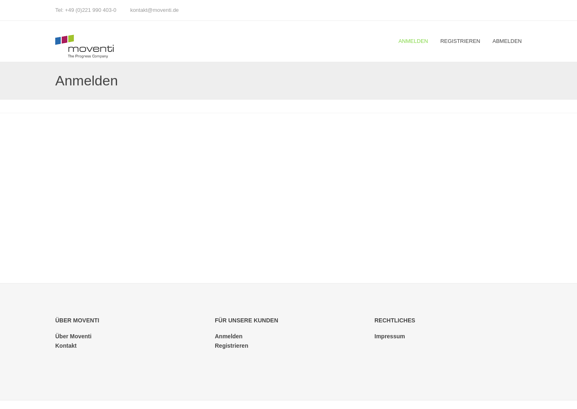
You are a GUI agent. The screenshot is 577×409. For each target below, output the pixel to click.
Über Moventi (73, 336)
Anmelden (413, 41)
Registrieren (460, 41)
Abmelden (507, 41)
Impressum (389, 336)
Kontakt (66, 345)
